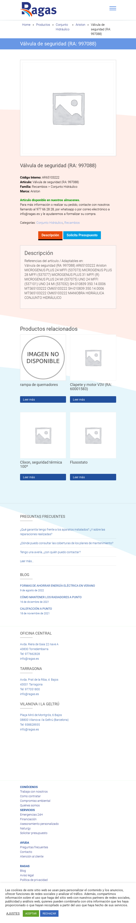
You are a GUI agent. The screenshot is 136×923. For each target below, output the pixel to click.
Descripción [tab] (50, 235)
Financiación (28, 819)
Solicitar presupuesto (33, 833)
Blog (23, 870)
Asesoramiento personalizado (39, 823)
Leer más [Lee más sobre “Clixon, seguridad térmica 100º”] (29, 477)
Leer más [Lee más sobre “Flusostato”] (79, 477)
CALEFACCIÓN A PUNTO (36, 608)
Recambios (72, 223)
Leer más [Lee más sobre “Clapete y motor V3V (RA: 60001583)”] (79, 399)
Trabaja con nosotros (34, 791)
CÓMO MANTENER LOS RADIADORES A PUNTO (51, 597)
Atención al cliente (31, 856)
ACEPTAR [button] (31, 913)
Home (26, 25)
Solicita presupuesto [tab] (82, 235)
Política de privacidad (34, 880)
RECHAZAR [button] (49, 913)
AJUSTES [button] (13, 913)
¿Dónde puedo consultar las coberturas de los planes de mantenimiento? (66, 543)
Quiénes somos (30, 805)
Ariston (80, 25)
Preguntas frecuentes (34, 847)
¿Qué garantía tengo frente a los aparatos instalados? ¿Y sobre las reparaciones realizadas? (62, 532)
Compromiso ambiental (35, 800)
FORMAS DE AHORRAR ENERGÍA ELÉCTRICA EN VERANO (57, 585)
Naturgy (25, 828)
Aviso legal (27, 875)
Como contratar (30, 796)
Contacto (26, 852)
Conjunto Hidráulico (49, 223)
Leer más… (27, 561)
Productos (43, 25)
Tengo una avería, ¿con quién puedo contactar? (50, 552)
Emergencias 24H (31, 814)
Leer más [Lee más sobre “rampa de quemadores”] (29, 399)
